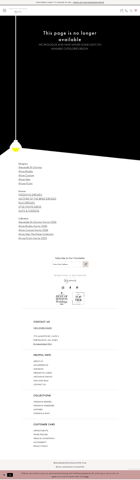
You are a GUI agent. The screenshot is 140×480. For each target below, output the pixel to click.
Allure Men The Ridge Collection (36, 234)
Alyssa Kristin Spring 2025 (32, 238)
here (86, 476)
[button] (4, 10)
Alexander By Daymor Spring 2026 (37, 222)
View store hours (42, 328)
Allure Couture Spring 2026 (33, 230)
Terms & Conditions (44, 438)
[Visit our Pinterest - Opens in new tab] (77, 288)
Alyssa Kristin (25, 183)
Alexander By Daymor (30, 167)
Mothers (38, 410)
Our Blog (38, 369)
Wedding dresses (42, 402)
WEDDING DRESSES (30, 194)
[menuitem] (4, 10)
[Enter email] (70, 264)
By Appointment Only (42, 344)
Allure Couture (26, 175)
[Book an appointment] (122, 10)
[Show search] (131, 10)
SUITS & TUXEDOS (28, 211)
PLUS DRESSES (26, 203)
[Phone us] (126, 10)
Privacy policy (40, 446)
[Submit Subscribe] (85, 264)
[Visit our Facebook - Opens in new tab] (70, 288)
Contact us (39, 385)
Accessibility (39, 442)
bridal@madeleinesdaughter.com (70, 463)
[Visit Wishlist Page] (135, 10)
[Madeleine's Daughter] (70, 279)
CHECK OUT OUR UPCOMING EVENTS (90, 2)
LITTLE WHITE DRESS (29, 207)
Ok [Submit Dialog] (10, 475)
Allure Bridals (25, 171)
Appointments (40, 431)
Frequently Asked (42, 373)
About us (38, 361)
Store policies (40, 435)
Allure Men (24, 179)
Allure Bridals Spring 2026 (32, 226)
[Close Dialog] (4, 475)
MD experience (40, 365)
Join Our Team (40, 381)
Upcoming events (42, 377)
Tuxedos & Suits (41, 413)
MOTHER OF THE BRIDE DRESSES (37, 198)
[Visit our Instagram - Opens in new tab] (63, 288)
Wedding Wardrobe (43, 406)
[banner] (18, 10)
